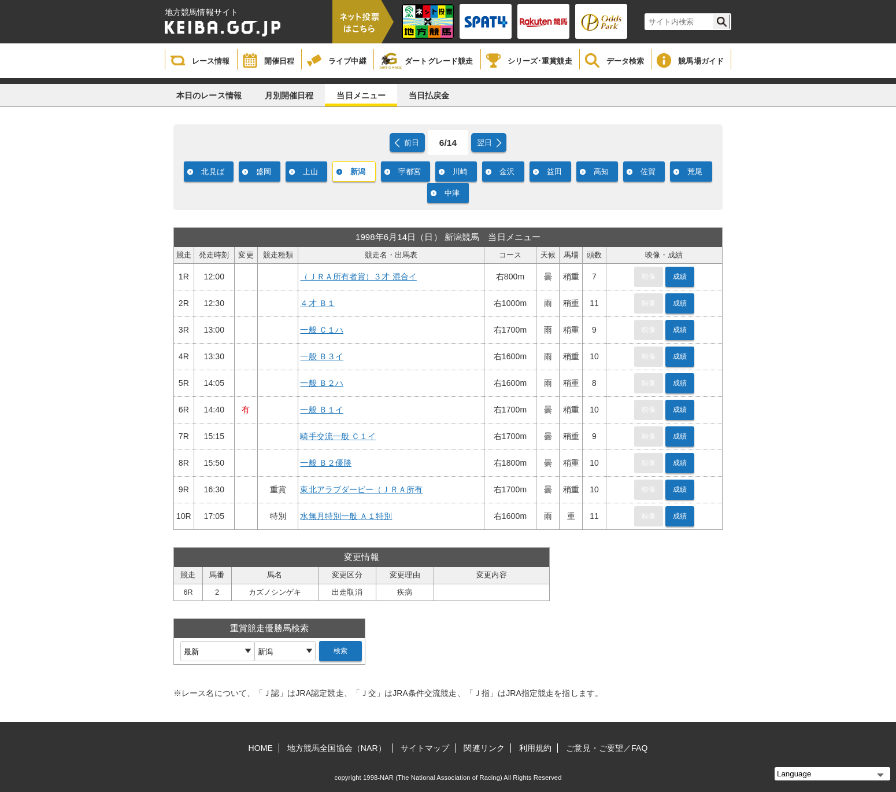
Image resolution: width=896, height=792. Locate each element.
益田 (554, 171)
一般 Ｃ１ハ (321, 329)
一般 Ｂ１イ (321, 409)
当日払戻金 (429, 95)
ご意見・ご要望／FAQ (606, 748)
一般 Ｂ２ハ (321, 383)
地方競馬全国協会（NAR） (336, 748)
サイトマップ (425, 748)
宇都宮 (409, 171)
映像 (649, 276)
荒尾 (694, 171)
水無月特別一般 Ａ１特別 (346, 516)
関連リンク (484, 748)
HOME (261, 748)
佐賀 (648, 171)
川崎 (460, 171)
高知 (601, 171)
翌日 (484, 142)
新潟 (357, 171)
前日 (411, 142)
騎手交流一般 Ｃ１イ (338, 436)
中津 (452, 193)
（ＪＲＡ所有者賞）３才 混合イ (358, 276)
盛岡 (263, 171)
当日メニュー (361, 95)
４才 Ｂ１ (317, 303)
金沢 (506, 171)
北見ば (212, 171)
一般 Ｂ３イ (321, 356)
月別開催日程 (289, 95)
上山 (310, 171)
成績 (680, 276)
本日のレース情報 (209, 95)
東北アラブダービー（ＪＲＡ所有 (361, 489)
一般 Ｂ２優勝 (325, 462)
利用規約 (535, 748)
